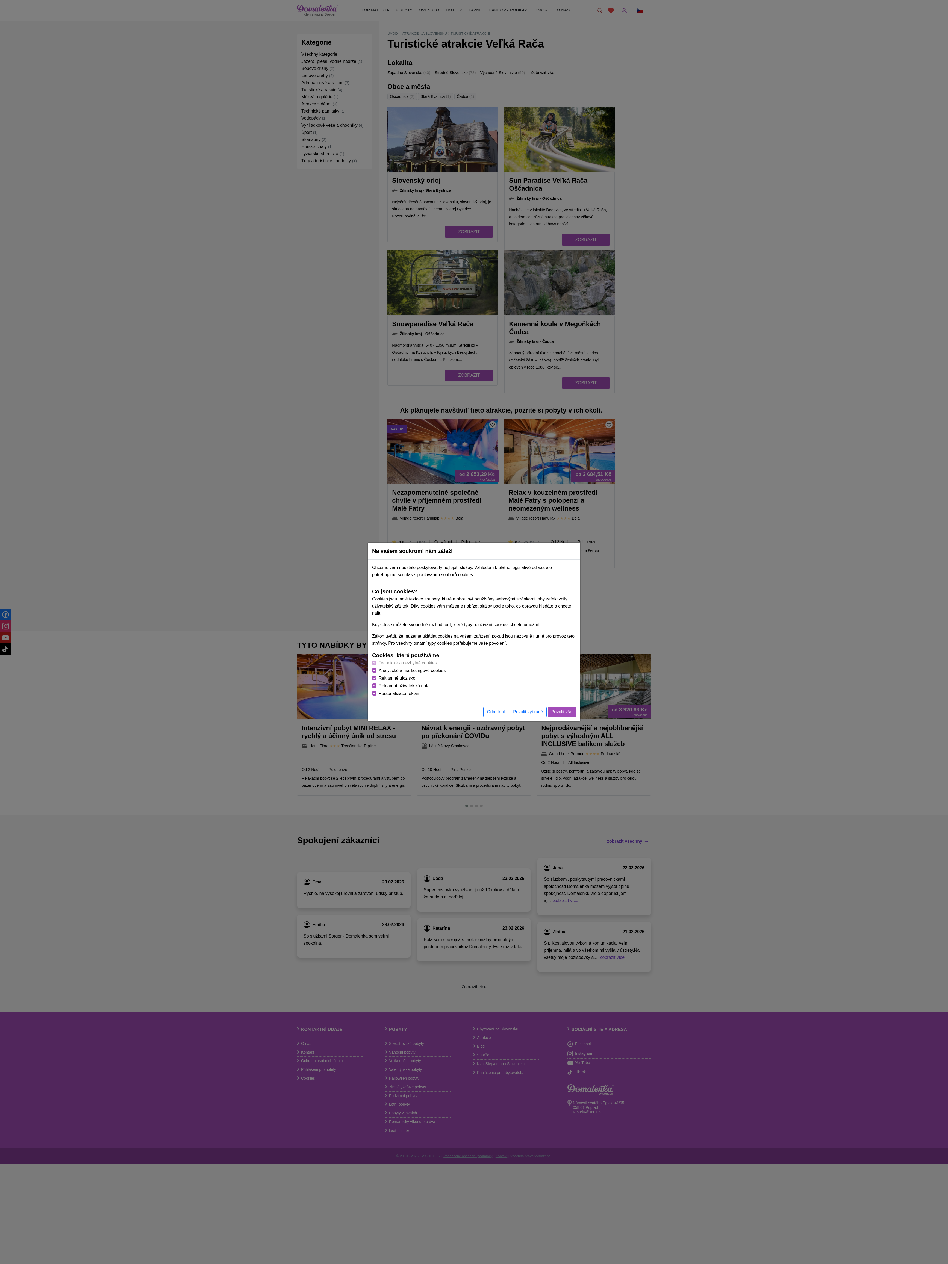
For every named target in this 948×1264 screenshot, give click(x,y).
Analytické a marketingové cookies (412, 670)
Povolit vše (561, 711)
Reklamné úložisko (397, 678)
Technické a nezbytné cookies (408, 663)
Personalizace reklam (399, 693)
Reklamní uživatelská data (404, 685)
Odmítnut (496, 711)
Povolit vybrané (528, 711)
